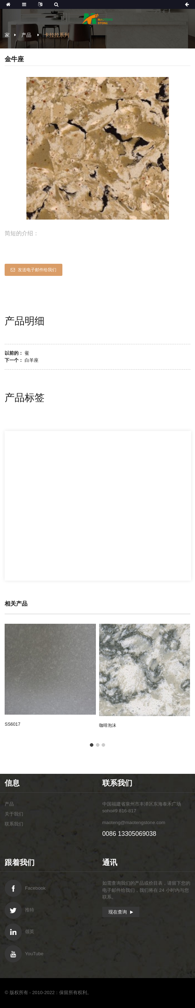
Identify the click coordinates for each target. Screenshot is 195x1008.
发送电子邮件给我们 (37, 269)
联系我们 (14, 824)
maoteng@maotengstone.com (133, 822)
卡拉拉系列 (56, 35)
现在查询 (117, 912)
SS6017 (12, 724)
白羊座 (32, 360)
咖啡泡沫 (107, 725)
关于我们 (14, 814)
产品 (26, 35)
